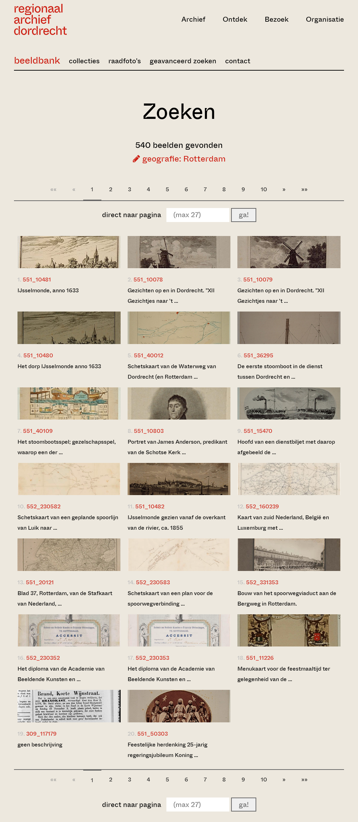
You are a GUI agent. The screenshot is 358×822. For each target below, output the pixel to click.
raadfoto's (124, 61)
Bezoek (276, 19)
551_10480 (38, 355)
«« (53, 189)
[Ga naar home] (63, 19)
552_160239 (262, 506)
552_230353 (152, 658)
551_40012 (148, 355)
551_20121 (40, 582)
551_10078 (148, 280)
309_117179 (41, 734)
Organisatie (325, 19)
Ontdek (235, 19)
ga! (244, 215)
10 (264, 189)
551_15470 (258, 431)
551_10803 (149, 431)
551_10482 (149, 506)
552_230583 (153, 582)
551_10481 (37, 280)
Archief (193, 19)
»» (304, 189)
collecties (84, 61)
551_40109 (38, 431)
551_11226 (260, 658)
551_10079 (258, 280)
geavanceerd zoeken (183, 61)
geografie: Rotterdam (179, 159)
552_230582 (43, 506)
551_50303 (152, 734)
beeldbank (37, 60)
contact (237, 61)
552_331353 (262, 582)
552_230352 (43, 658)
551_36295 (258, 355)
